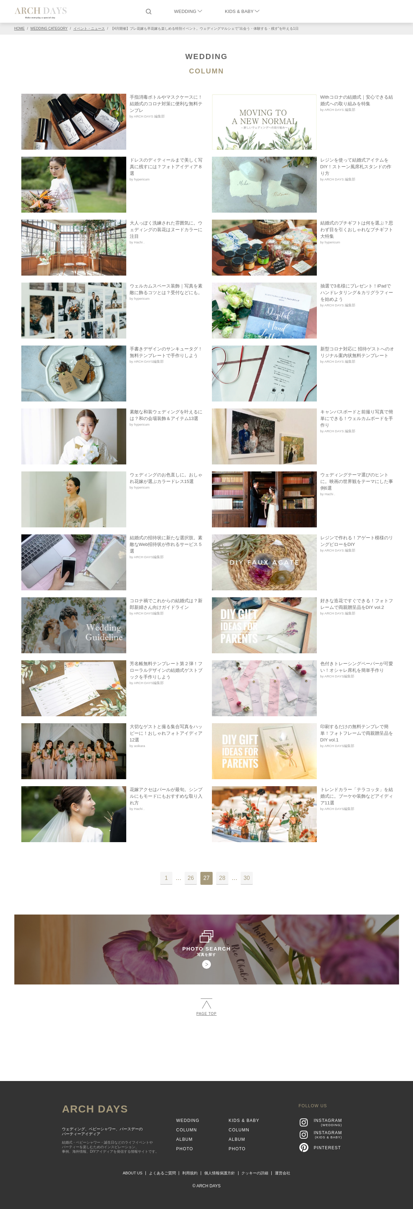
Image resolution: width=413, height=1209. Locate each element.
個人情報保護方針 (219, 1173)
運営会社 (282, 1173)
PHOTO (184, 1148)
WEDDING (188, 11)
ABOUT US (132, 1173)
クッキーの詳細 (254, 1173)
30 (247, 878)
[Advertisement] (206, 1045)
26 (191, 878)
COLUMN (206, 71)
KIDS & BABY (242, 11)
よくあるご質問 (162, 1173)
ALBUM (184, 1139)
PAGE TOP (206, 1007)
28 (222, 878)
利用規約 (190, 1173)
